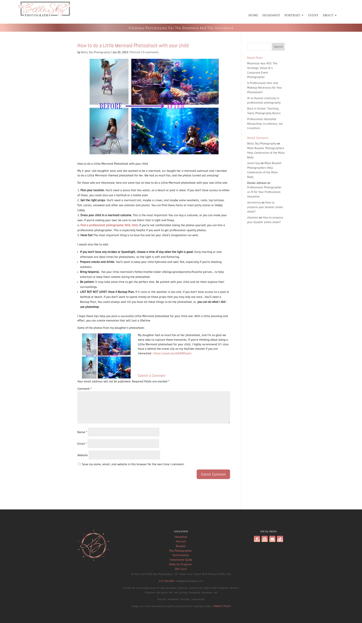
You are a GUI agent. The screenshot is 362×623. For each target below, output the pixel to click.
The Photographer (181, 550)
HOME (253, 15)
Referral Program (181, 564)
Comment (84, 388)
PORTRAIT (292, 15)
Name (82, 432)
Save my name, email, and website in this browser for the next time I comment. (133, 464)
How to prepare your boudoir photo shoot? (265, 207)
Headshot (181, 537)
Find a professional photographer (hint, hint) (109, 225)
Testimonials (181, 555)
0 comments (151, 52)
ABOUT (328, 15)
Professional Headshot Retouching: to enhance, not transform (265, 124)
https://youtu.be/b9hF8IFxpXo (172, 353)
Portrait (135, 52)
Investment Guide (181, 560)
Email (82, 443)
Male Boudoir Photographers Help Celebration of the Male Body (266, 153)
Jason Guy (253, 163)
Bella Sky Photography (95, 52)
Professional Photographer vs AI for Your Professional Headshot (264, 192)
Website (82, 455)
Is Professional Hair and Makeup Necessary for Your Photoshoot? (264, 87)
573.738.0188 (166, 581)
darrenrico (254, 202)
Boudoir (181, 546)
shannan (252, 217)
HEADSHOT (271, 15)
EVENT (313, 15)
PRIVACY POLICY (222, 606)
